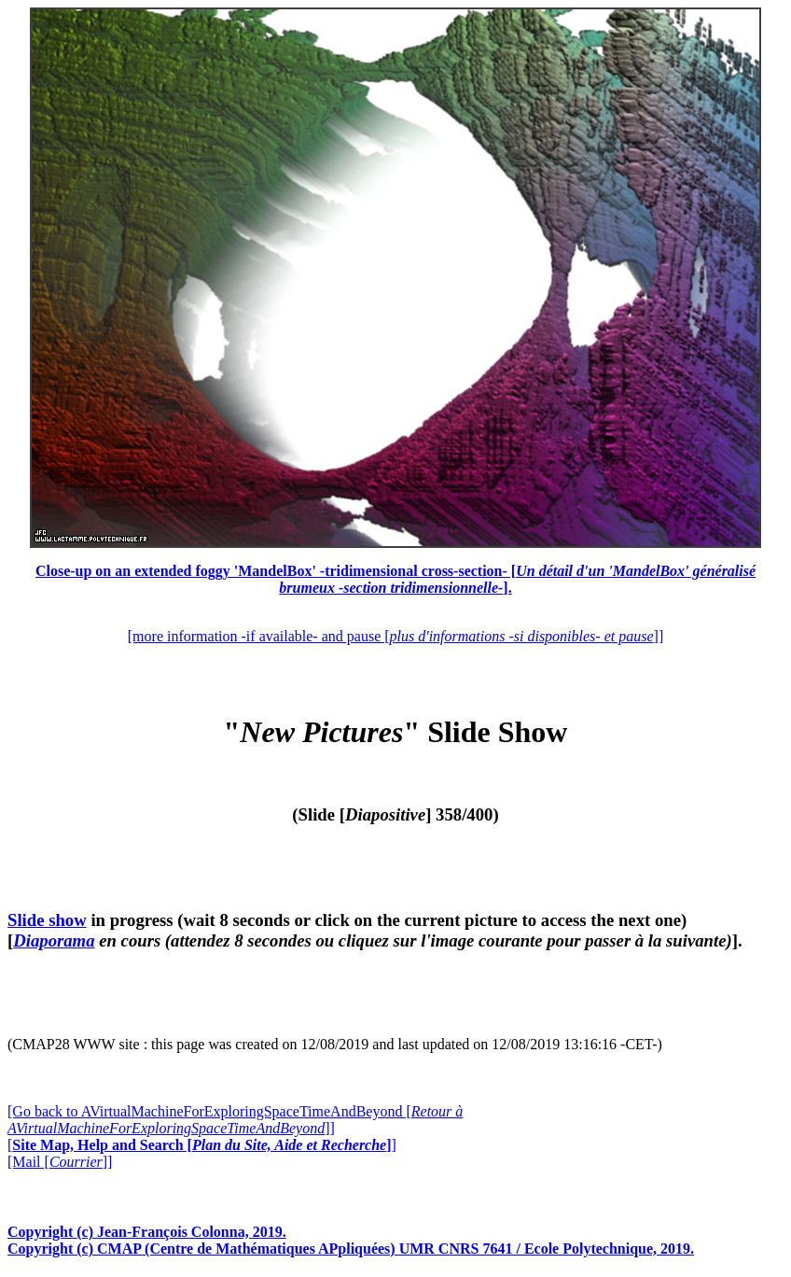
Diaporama (53, 940)
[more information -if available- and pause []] (395, 636)
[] (201, 1145)
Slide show (47, 920)
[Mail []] (59, 1162)
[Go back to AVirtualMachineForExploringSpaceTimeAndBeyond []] (235, 1119)
